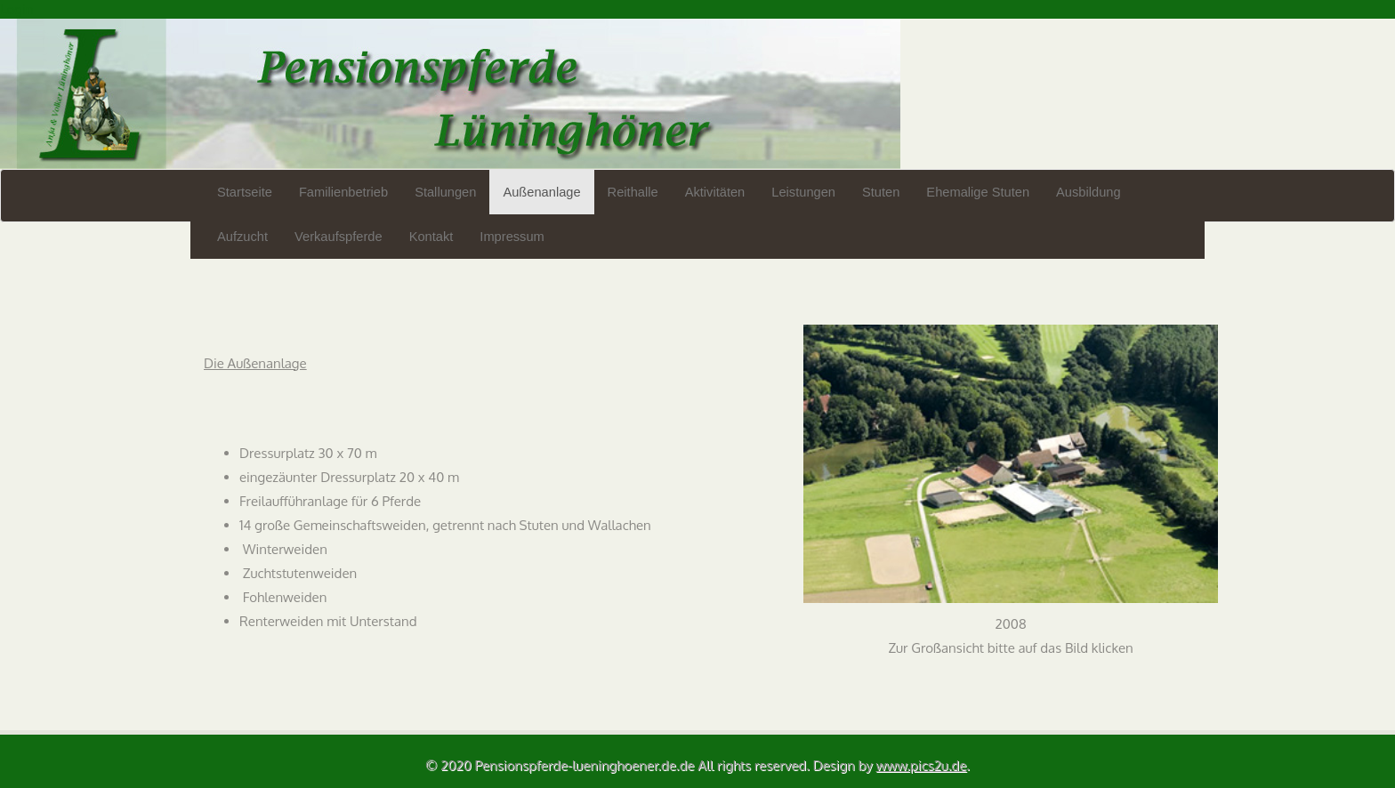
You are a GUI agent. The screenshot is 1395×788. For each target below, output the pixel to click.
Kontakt (431, 236)
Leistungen (803, 192)
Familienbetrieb (343, 192)
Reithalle (633, 192)
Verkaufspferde (338, 236)
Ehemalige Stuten (977, 192)
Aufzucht (242, 236)
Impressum (512, 236)
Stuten (880, 192)
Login (16, 9)
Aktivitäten (715, 192)
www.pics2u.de (921, 765)
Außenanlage (541, 192)
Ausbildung (1088, 192)
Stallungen (445, 192)
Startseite (244, 192)
